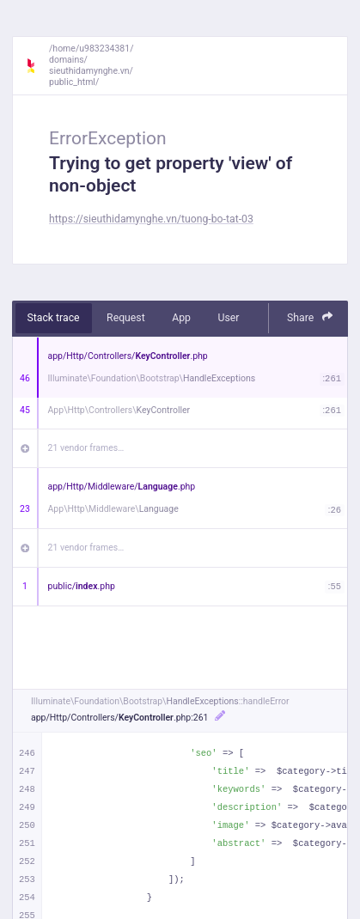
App (181, 318)
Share (310, 317)
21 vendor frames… (86, 447)
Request (126, 318)
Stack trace (53, 318)
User (228, 318)
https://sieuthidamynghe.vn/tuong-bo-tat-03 (151, 219)
